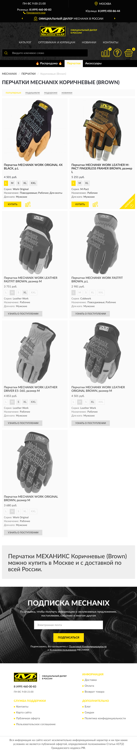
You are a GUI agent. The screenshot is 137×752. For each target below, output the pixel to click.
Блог (88, 706)
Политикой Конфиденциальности (87, 646)
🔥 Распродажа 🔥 (49, 63)
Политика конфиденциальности (105, 718)
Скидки (89, 712)
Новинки (89, 42)
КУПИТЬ (12, 204)
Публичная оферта (28, 718)
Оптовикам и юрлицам (56, 42)
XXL (33, 183)
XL (25, 183)
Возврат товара (94, 692)
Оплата (89, 686)
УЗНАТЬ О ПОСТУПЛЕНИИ (23, 314)
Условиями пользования (63, 650)
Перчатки (74, 63)
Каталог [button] (25, 42)
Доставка (91, 680)
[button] (34, 12)
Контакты (110, 42)
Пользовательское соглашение (36, 724)
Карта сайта (23, 712)
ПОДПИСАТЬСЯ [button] (68, 637)
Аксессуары (93, 63)
